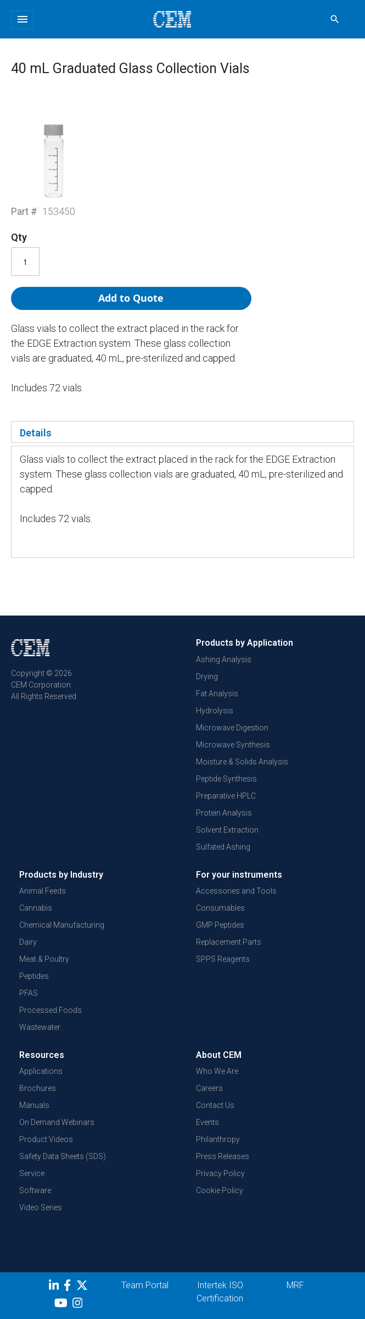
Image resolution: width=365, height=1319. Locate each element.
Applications (41, 1071)
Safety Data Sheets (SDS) (62, 1156)
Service (31, 1173)
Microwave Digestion (232, 727)
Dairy (28, 942)
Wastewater (39, 1027)
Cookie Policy (219, 1190)
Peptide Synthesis (226, 778)
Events (207, 1122)
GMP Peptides (220, 925)
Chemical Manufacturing (61, 925)
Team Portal (145, 1285)
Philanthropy (218, 1139)
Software (35, 1190)
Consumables (220, 908)
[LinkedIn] (55, 1287)
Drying (207, 676)
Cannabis (35, 908)
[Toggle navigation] (22, 19)
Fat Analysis (217, 693)
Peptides (34, 976)
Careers (209, 1088)
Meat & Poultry (44, 959)
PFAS (28, 993)
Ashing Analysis (223, 659)
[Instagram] (78, 1304)
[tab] (182, 432)
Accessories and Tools (236, 890)
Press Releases (222, 1156)
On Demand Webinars (56, 1122)
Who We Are (217, 1071)
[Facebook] (70, 1287)
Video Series (40, 1207)
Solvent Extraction (227, 829)
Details (36, 433)
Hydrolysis (214, 710)
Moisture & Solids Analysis (242, 761)
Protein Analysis (224, 812)
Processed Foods (50, 1010)
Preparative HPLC (226, 795)
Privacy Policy (220, 1173)
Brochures (37, 1088)
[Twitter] (83, 1287)
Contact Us (215, 1105)
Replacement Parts (228, 942)
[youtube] (62, 1304)
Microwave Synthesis (233, 744)
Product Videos (46, 1139)
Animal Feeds (42, 890)
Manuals (34, 1105)
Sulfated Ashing (223, 847)
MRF (295, 1285)
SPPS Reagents (223, 959)
